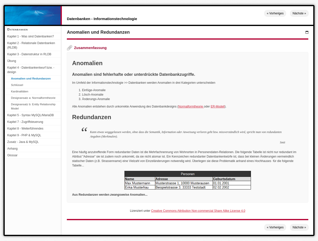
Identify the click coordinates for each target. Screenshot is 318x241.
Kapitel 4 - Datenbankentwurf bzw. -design (30, 70)
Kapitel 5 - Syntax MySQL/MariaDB (30, 115)
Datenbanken (17, 29)
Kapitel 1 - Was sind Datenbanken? (30, 36)
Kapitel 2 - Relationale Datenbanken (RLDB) (31, 45)
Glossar (12, 155)
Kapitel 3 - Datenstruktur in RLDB (29, 54)
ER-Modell (218, 106)
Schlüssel (17, 84)
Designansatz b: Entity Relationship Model (33, 106)
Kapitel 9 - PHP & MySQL (24, 135)
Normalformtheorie (191, 106)
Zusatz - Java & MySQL (23, 142)
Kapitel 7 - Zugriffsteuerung (25, 122)
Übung (11, 61)
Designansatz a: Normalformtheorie (33, 97)
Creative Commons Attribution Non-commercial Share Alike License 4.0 (198, 211)
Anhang (12, 148)
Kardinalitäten (19, 91)
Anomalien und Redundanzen (31, 78)
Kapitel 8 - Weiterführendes (25, 128)
